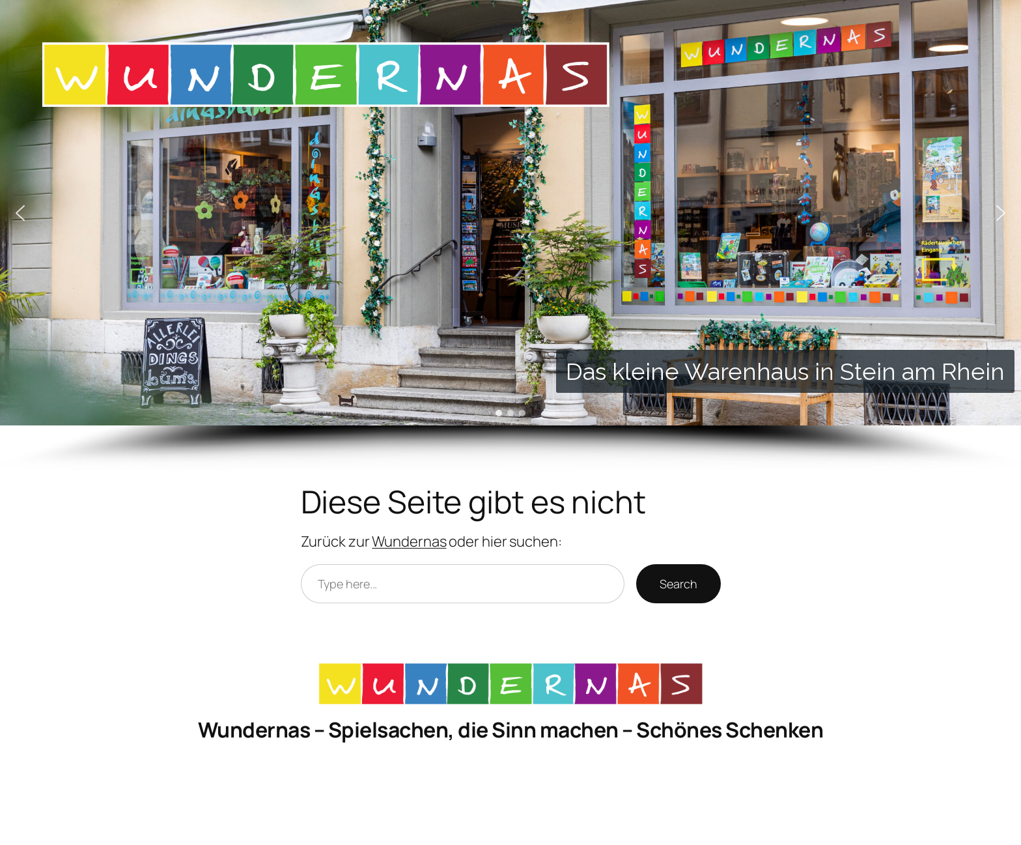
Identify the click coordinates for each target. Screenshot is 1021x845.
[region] (510, 235)
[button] (20, 213)
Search (678, 584)
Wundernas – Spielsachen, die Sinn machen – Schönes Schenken (511, 729)
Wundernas (409, 541)
